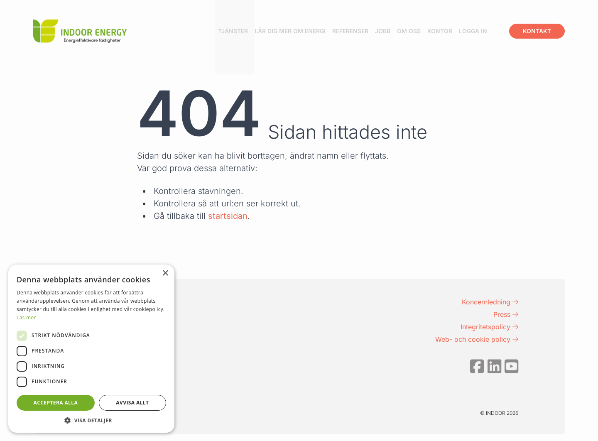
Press (505, 314)
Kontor (455, 30)
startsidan (228, 216)
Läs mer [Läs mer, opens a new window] (26, 317)
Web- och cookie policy (476, 339)
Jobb (398, 30)
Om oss (424, 30)
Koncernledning (490, 302)
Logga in (488, 30)
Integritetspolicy (489, 327)
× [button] (165, 273)
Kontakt (537, 30)
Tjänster (248, 30)
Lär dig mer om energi (305, 30)
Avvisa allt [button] (132, 402)
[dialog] (91, 349)
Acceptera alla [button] (56, 402)
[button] (91, 420)
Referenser (366, 30)
